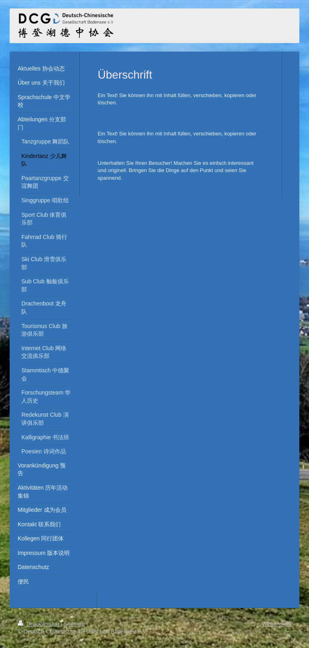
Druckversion (39, 624)
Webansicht (276, 624)
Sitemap (74, 624)
